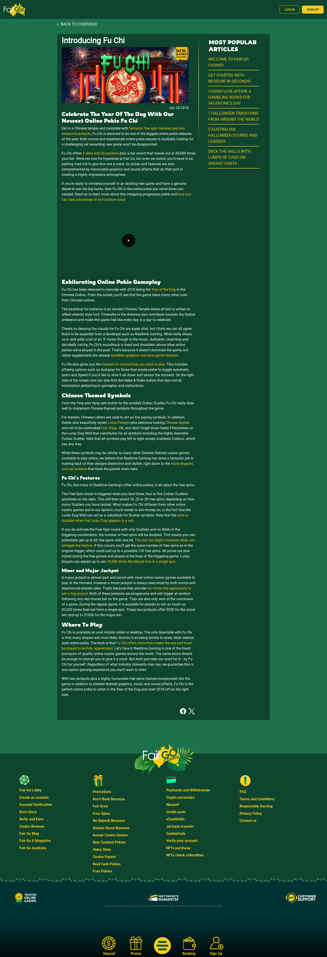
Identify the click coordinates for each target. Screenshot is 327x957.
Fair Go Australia (32, 848)
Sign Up (313, 9)
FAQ (243, 792)
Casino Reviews (31, 826)
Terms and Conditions (257, 799)
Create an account (33, 797)
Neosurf (172, 805)
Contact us (248, 821)
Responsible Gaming (256, 806)
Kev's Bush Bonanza (109, 799)
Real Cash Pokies (107, 864)
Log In (290, 9)
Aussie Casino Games (110, 835)
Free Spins (101, 813)
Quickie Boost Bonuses (111, 828)
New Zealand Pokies (109, 842)
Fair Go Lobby (30, 790)
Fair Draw (100, 806)
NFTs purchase (178, 848)
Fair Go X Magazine (35, 841)
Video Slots (102, 849)
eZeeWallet (175, 819)
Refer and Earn (31, 819)
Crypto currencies (180, 797)
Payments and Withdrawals (188, 790)
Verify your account (181, 841)
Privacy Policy (251, 813)
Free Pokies (102, 871)
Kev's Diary (28, 812)
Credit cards (176, 812)
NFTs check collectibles (185, 855)
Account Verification (35, 805)
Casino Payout (104, 857)
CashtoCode (176, 833)
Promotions (102, 792)
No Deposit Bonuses (109, 821)
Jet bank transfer (180, 826)
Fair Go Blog (29, 833)
